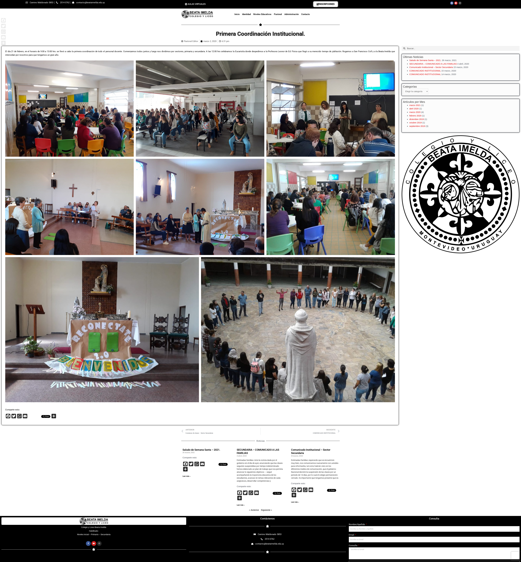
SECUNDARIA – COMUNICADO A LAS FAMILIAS (433, 64)
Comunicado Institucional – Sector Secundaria (431, 67)
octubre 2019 (415, 122)
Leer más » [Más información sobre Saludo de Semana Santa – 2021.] (186, 476)
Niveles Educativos (262, 14)
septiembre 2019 (417, 126)
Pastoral (278, 14)
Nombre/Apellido (357, 524)
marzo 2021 (415, 105)
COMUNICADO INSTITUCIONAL (425, 71)
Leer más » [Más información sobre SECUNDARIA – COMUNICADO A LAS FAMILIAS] (241, 505)
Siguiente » (266, 509)
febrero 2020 (415, 115)
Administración (291, 14)
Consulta (353, 545)
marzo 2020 (415, 112)
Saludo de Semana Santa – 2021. (425, 60)
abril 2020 (414, 108)
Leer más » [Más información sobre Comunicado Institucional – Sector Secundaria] (295, 502)
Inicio (237, 14)
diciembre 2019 (416, 119)
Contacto (305, 14)
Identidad (246, 14)
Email (352, 535)
